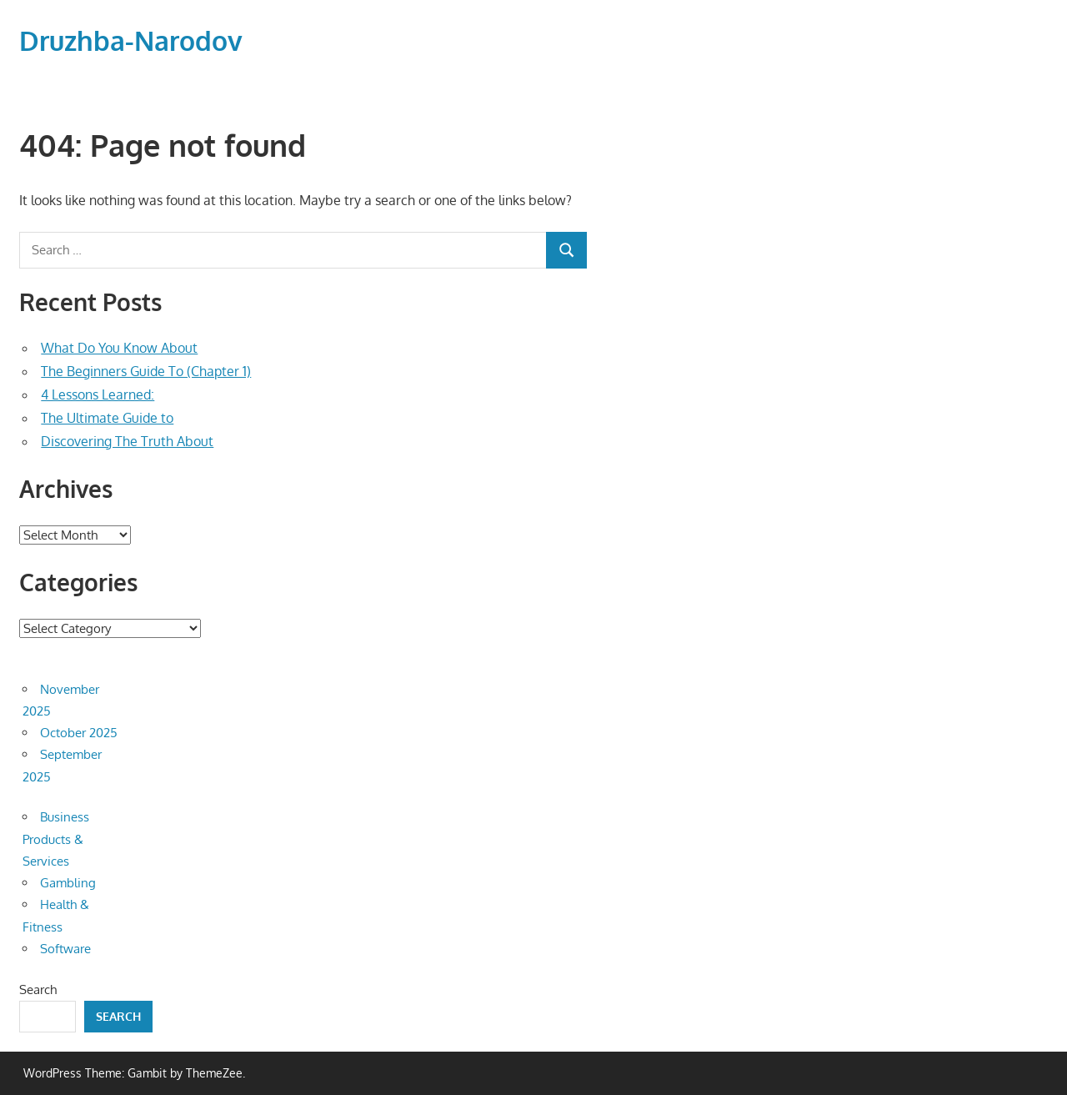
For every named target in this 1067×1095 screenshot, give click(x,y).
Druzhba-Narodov (131, 40)
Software (65, 949)
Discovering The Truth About (127, 441)
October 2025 (79, 733)
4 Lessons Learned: (97, 394)
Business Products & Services (56, 839)
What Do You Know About (119, 347)
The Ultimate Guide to (107, 417)
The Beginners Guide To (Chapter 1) (146, 371)
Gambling (68, 883)
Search (38, 989)
